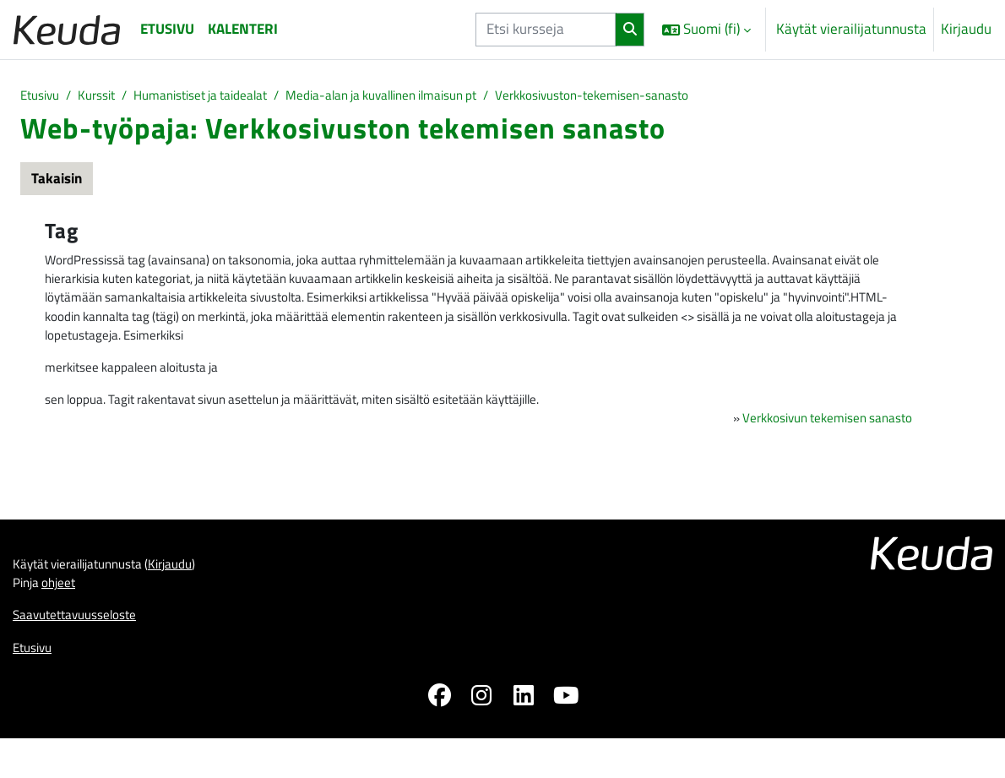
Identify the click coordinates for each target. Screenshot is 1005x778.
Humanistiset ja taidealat (224, 96)
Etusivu (42, 96)
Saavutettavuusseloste (83, 649)
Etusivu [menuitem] (167, 29)
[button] (706, 29)
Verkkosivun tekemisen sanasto (815, 441)
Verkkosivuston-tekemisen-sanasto (670, 96)
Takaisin (56, 181)
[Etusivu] (67, 29)
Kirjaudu (966, 29)
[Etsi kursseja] (545, 29)
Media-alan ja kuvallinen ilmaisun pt (431, 96)
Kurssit (106, 96)
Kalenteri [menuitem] (243, 29)
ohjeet (65, 614)
